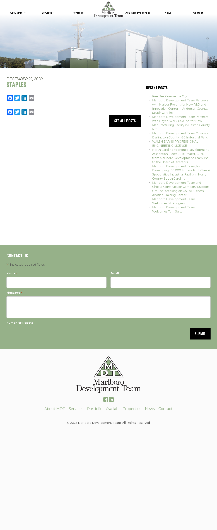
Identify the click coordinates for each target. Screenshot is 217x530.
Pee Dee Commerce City (169, 96)
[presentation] (33, 333)
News (168, 13)
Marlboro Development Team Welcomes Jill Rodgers (173, 201)
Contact (198, 13)
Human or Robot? (19, 322)
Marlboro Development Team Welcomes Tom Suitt (173, 209)
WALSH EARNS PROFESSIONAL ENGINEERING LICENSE (175, 143)
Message (14, 293)
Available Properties (138, 13)
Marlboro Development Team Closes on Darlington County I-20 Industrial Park (180, 135)
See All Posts (125, 120)
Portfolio (78, 13)
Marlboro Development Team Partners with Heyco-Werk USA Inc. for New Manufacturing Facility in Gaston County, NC (181, 123)
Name (11, 274)
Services (48, 13)
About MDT (18, 13)
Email (115, 274)
